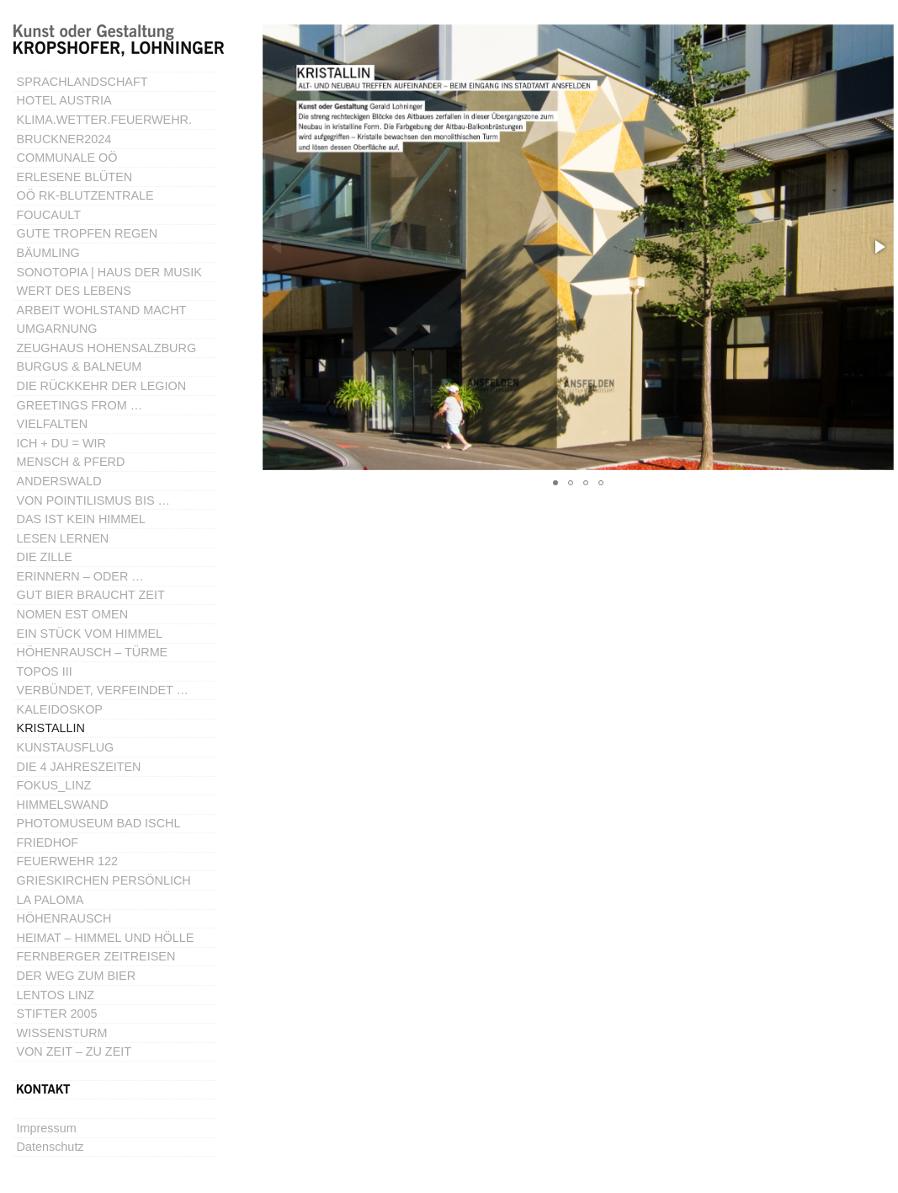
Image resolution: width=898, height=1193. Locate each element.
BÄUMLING (48, 252)
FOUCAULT (49, 215)
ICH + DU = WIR (61, 443)
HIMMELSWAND (63, 804)
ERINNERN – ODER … (80, 576)
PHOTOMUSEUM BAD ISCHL (99, 823)
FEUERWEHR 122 (68, 861)
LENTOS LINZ (56, 995)
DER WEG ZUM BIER (76, 975)
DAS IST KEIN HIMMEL (81, 519)
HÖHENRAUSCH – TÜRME (92, 652)
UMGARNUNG (57, 328)
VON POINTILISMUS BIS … (93, 500)
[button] (878, 246)
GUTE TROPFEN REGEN (87, 233)
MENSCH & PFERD (71, 461)
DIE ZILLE (44, 557)
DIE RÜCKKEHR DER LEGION (102, 386)
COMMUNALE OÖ (67, 157)
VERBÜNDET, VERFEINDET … (103, 690)
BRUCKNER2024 (64, 139)
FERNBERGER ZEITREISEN (96, 956)
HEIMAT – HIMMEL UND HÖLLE (105, 937)
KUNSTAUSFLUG (65, 747)
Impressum (47, 1128)
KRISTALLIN (51, 728)
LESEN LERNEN (63, 538)
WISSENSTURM (62, 1033)
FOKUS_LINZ (54, 785)
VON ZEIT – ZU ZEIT (74, 1051)
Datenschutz (50, 1146)
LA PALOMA (50, 900)
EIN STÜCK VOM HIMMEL (90, 633)
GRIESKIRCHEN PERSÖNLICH (104, 880)
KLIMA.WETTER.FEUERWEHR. (104, 119)
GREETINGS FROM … (80, 405)
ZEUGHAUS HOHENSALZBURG (107, 348)
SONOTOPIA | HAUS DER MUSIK (109, 272)
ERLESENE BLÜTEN (75, 177)
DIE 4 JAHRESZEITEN (79, 766)
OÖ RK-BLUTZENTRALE (85, 195)
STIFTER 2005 (57, 1013)
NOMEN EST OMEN (72, 614)
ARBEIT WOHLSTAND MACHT (102, 310)
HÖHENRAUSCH (64, 918)
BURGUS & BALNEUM (79, 366)
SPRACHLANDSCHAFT (82, 81)
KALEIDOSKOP (60, 709)
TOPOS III (44, 671)
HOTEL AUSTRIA (64, 100)
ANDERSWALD (59, 481)
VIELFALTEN (52, 424)
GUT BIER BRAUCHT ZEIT (91, 595)
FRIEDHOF (48, 842)
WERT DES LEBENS (74, 290)
